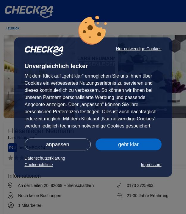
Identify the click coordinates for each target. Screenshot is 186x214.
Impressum (151, 164)
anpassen (57, 144)
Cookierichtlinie (39, 164)
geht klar (128, 144)
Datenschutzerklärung (45, 158)
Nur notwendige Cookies (139, 48)
